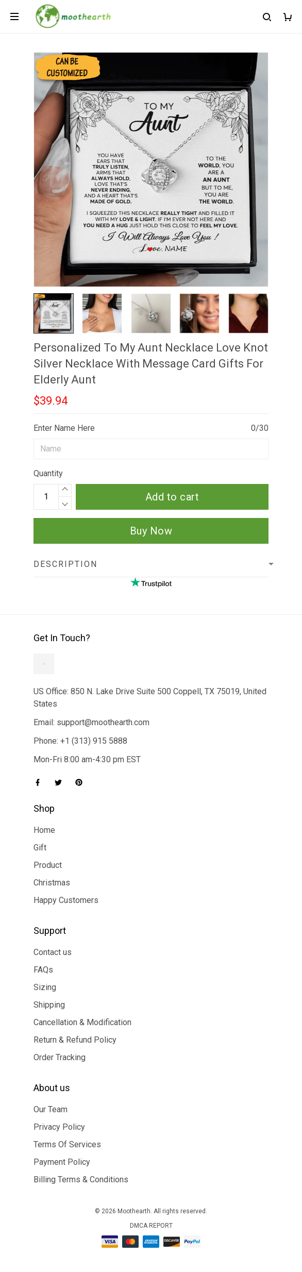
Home (44, 830)
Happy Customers (65, 900)
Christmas (51, 883)
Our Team (50, 1109)
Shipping (49, 1005)
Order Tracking (59, 1057)
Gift (39, 847)
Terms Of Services (67, 1144)
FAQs (43, 970)
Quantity (48, 473)
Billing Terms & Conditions (80, 1179)
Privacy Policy (59, 1127)
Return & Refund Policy (74, 1040)
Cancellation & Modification (82, 1022)
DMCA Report (151, 1225)
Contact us (52, 952)
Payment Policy (61, 1162)
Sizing (44, 987)
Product (47, 865)
